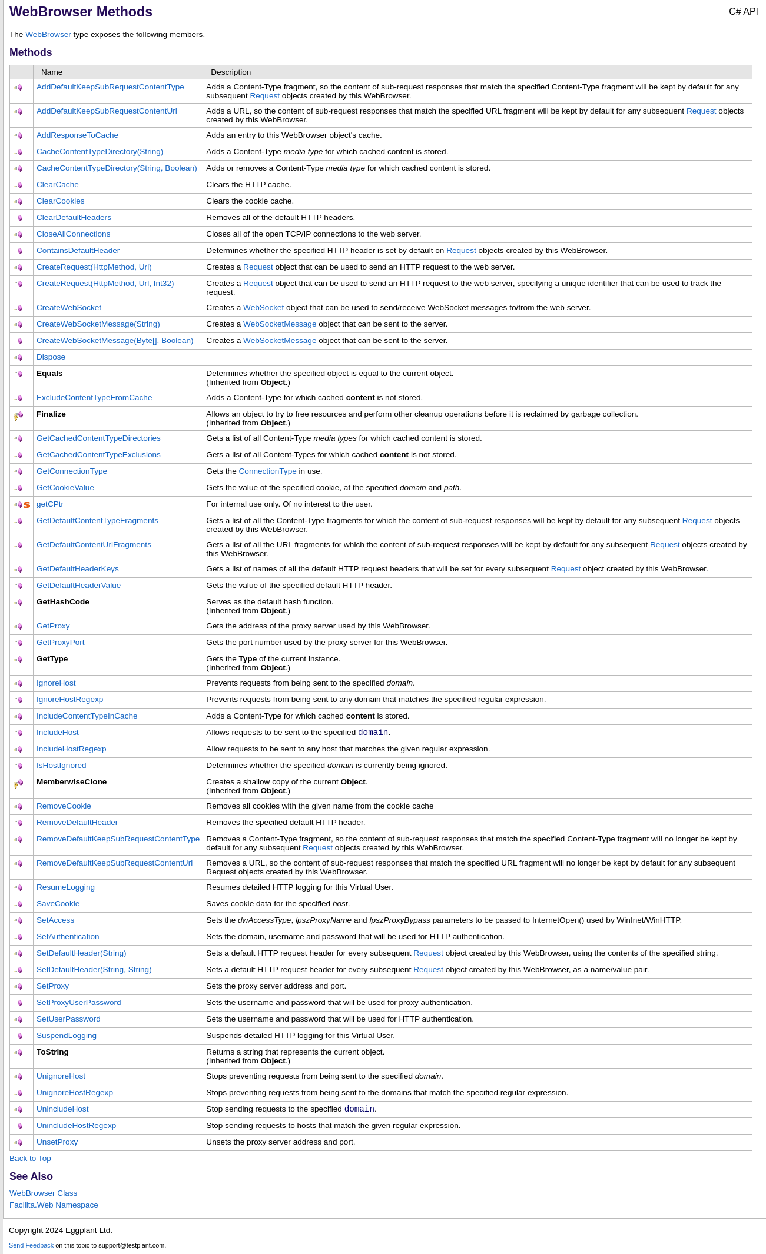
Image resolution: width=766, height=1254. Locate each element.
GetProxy (53, 625)
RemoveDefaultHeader (77, 823)
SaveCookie (58, 904)
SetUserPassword (69, 1020)
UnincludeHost (62, 1110)
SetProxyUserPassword (79, 1003)
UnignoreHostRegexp (75, 1093)
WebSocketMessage (279, 324)
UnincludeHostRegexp (76, 1127)
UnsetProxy (57, 1144)
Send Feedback (31, 1247)
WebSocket (263, 307)
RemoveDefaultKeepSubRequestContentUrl (115, 864)
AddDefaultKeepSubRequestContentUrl (107, 111)
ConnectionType (268, 471)
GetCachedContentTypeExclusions (99, 454)
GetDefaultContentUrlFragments (94, 544)
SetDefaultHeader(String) (82, 954)
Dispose (51, 356)
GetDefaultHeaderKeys (78, 568)
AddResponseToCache (77, 135)
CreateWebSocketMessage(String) (98, 324)
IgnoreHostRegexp (70, 699)
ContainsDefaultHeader (78, 250)
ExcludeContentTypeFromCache (94, 397)
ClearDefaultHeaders (74, 217)
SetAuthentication (68, 937)
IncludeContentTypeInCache (87, 715)
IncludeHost (58, 732)
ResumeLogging (66, 888)
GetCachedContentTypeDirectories (99, 438)
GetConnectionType (72, 471)
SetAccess (55, 921)
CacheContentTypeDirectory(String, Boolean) (117, 168)
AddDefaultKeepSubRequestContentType (110, 86)
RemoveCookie (64, 807)
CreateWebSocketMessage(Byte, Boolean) (115, 340)
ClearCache (58, 184)
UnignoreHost (61, 1077)
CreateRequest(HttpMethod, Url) (94, 266)
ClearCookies (61, 201)
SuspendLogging (67, 1036)
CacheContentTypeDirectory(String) (100, 151)
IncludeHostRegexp (72, 750)
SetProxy (53, 987)
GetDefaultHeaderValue (79, 585)
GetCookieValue (65, 487)
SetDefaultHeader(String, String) (94, 970)
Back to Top (30, 1160)
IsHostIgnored (62, 766)
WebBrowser (48, 34)
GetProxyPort (61, 642)
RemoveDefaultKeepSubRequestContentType (118, 840)
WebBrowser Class (43, 1195)
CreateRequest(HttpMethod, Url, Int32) (105, 283)
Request (265, 95)
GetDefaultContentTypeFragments (97, 520)
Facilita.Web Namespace (53, 1207)
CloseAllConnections (73, 233)
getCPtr (50, 504)
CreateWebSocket (69, 307)
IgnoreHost (56, 682)
